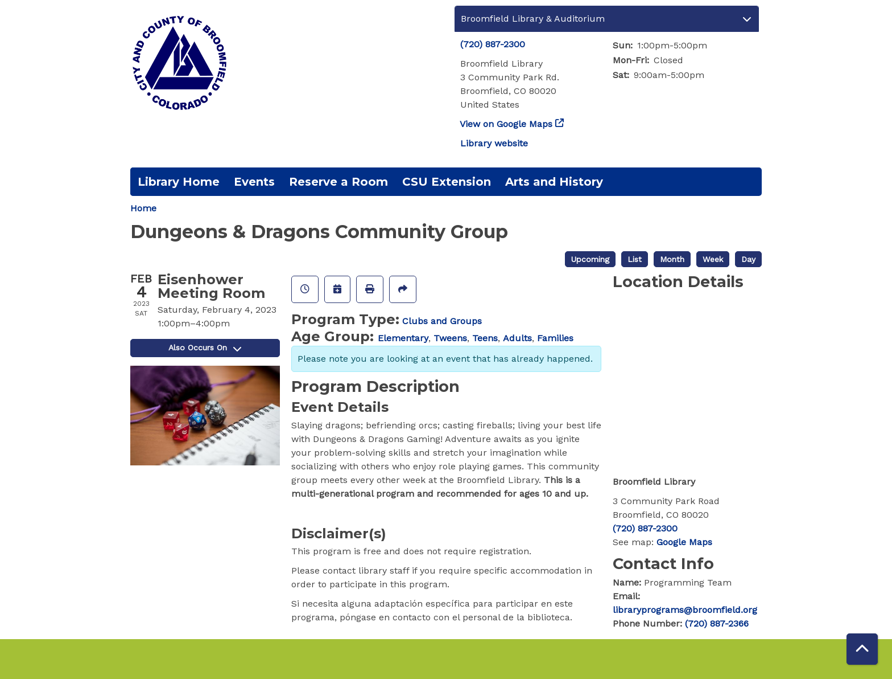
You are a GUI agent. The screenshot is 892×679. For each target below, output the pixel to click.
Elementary (403, 338)
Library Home (179, 182)
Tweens (450, 338)
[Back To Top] (862, 649)
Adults (517, 338)
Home (143, 208)
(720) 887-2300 (492, 44)
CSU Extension (446, 182)
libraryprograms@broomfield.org (685, 609)
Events (254, 182)
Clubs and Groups (442, 321)
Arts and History (554, 182)
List (634, 259)
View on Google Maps (506, 123)
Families (555, 338)
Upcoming (590, 259)
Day (748, 259)
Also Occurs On (204, 347)
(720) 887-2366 (717, 623)
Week (713, 259)
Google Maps (684, 542)
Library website (494, 143)
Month (672, 259)
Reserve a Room (338, 182)
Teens (485, 338)
